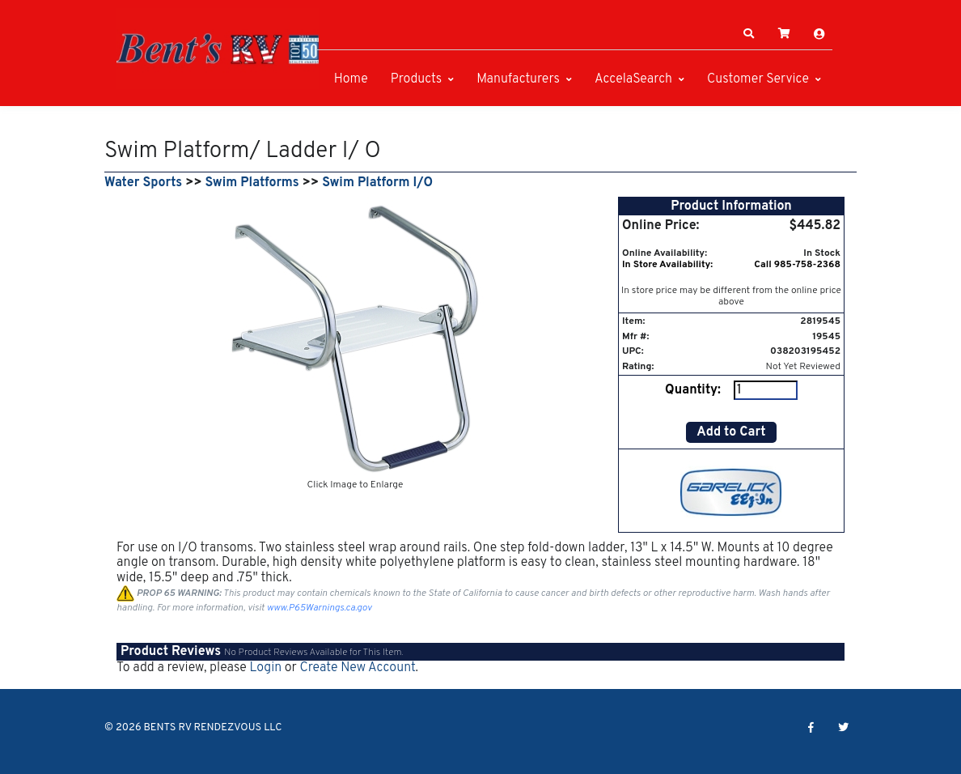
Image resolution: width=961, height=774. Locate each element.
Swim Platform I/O (377, 183)
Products (416, 79)
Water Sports (143, 183)
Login (265, 668)
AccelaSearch (633, 79)
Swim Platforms (252, 183)
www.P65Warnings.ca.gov (319, 608)
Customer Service (758, 79)
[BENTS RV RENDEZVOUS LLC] (217, 48)
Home (351, 79)
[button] (749, 34)
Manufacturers (518, 79)
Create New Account (357, 668)
